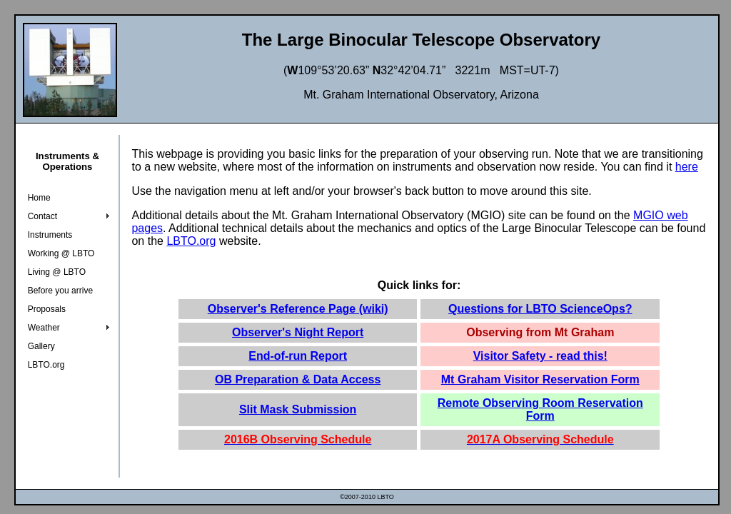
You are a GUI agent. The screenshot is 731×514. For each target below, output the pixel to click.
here (686, 167)
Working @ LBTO (61, 253)
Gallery (41, 346)
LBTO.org (46, 365)
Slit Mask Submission (297, 409)
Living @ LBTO (57, 272)
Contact (42, 216)
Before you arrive (60, 291)
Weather (44, 328)
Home (39, 198)
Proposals (47, 309)
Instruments (50, 235)
